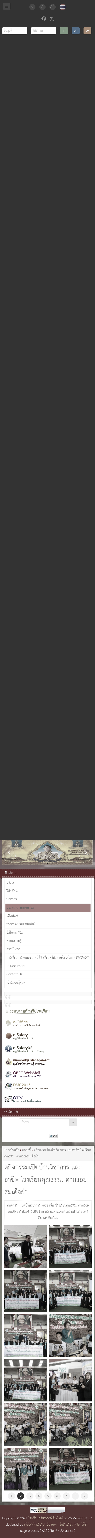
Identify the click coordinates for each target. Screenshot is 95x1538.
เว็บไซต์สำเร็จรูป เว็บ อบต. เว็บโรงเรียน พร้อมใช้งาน (56, 1525)
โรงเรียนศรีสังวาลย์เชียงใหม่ (45, 1518)
